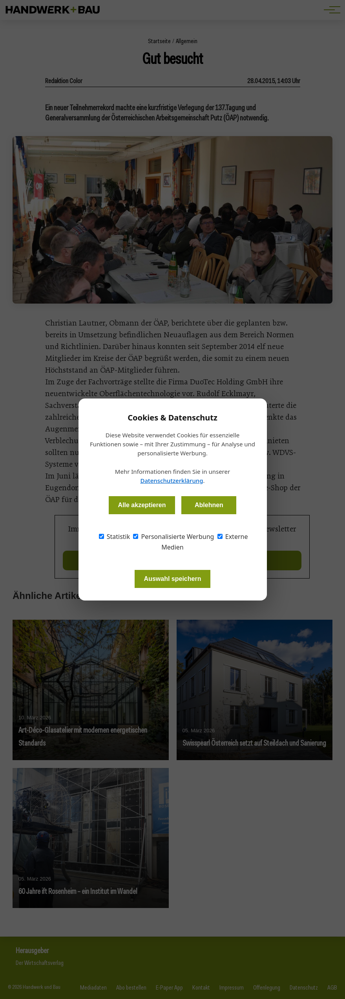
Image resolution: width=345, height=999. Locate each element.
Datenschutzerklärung (171, 480)
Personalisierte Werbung (173, 536)
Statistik (114, 536)
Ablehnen (209, 505)
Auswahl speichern (172, 578)
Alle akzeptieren (142, 505)
